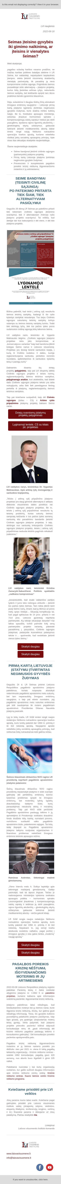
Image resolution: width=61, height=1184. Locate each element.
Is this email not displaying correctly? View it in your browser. (30, 4)
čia (35, 1115)
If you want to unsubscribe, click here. (30, 1179)
